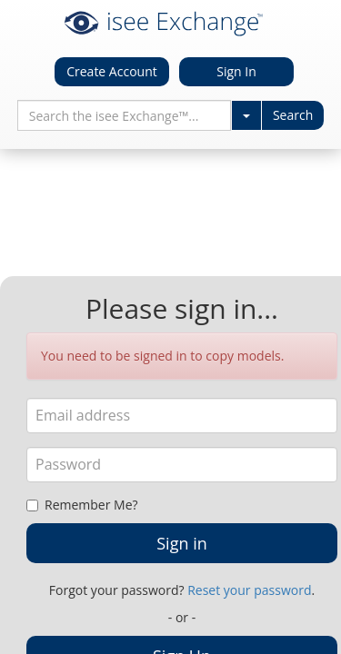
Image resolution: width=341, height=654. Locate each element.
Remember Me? (82, 504)
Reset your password (249, 590)
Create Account (111, 71)
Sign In (236, 71)
